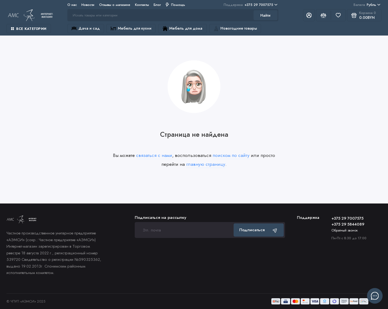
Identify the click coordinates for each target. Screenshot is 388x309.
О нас (72, 4)
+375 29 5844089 (347, 224)
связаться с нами (154, 155)
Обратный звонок (344, 230)
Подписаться (258, 230)
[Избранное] (338, 15)
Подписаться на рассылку (160, 217)
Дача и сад (85, 28)
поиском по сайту (231, 155)
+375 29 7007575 (251, 4)
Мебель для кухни (131, 28)
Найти (265, 15)
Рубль (367, 4)
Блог (157, 4)
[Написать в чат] (375, 296)
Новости (87, 4)
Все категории (28, 28)
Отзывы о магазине (114, 4)
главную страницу (205, 164)
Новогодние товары (235, 28)
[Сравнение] (323, 15)
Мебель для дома (182, 28)
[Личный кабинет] (309, 15)
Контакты (142, 4)
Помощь (175, 4)
